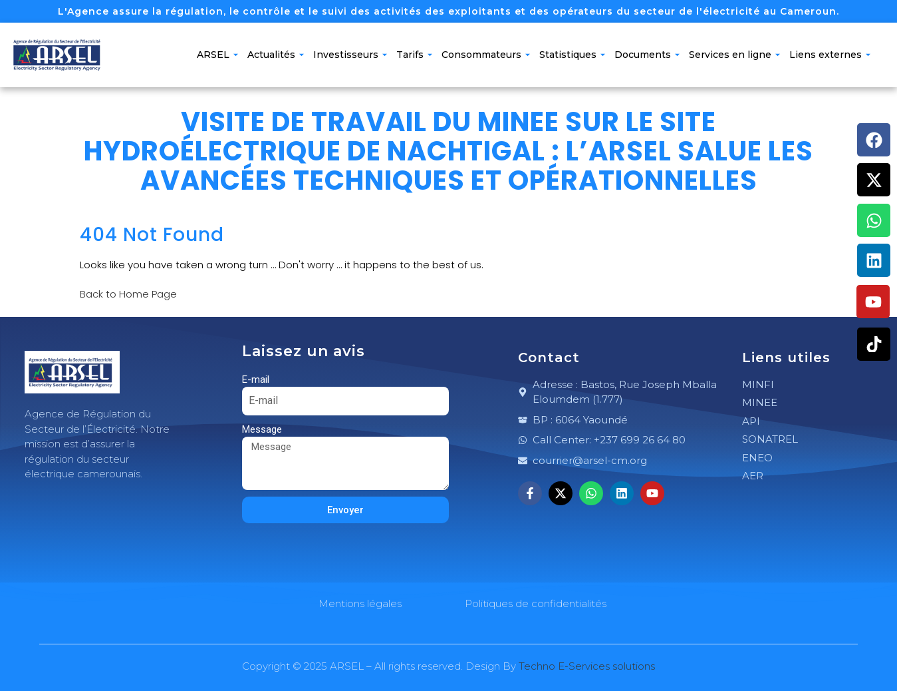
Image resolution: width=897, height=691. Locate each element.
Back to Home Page (128, 294)
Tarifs (414, 55)
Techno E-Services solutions (587, 666)
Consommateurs (486, 55)
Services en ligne (734, 55)
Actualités (275, 55)
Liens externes (829, 55)
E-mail (255, 379)
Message (262, 429)
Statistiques (572, 55)
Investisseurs (350, 55)
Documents (647, 55)
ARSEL (217, 55)
